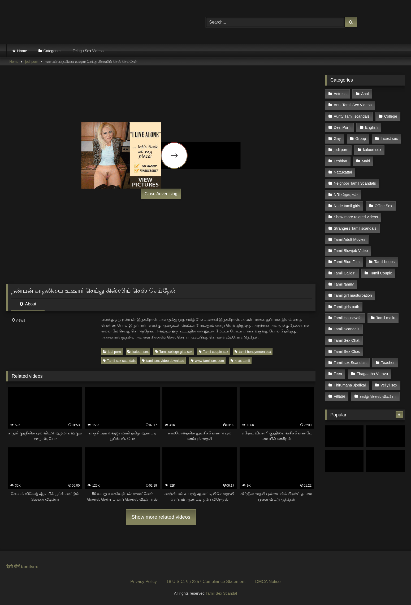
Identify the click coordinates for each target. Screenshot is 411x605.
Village (339, 396)
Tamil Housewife (348, 318)
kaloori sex (138, 352)
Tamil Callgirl (345, 273)
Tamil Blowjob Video (351, 250)
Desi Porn (342, 127)
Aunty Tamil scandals (352, 116)
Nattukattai (343, 172)
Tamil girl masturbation (353, 295)
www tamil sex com (207, 361)
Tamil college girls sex (173, 352)
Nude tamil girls (347, 206)
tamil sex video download (163, 361)
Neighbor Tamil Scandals (355, 183)
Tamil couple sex (213, 352)
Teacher (388, 363)
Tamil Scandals (347, 329)
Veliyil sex (388, 385)
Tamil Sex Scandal (221, 593)
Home (22, 51)
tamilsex (29, 566)
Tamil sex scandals (119, 361)
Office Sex (383, 206)
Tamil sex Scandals (350, 363)
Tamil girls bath (346, 307)
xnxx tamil (240, 361)
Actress (340, 94)
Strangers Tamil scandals (355, 228)
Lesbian (340, 161)
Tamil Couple (381, 273)
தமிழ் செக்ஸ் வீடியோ (378, 396)
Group (360, 138)
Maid (366, 161)
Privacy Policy (143, 581)
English (371, 127)
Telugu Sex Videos (88, 51)
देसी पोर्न (13, 566)
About (28, 304)
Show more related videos (161, 517)
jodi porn (31, 62)
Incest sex (389, 138)
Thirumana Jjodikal (350, 385)
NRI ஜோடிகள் (346, 195)
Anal (365, 94)
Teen (338, 374)
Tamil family (344, 284)
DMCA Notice (268, 581)
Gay (337, 138)
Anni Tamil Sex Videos (353, 105)
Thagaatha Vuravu (372, 374)
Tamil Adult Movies (349, 239)
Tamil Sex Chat (347, 340)
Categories (53, 51)
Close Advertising (161, 194)
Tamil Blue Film (347, 262)
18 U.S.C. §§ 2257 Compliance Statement (205, 581)
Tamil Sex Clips (347, 351)
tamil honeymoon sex (253, 352)
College (390, 116)
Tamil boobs (384, 262)
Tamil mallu (385, 318)
